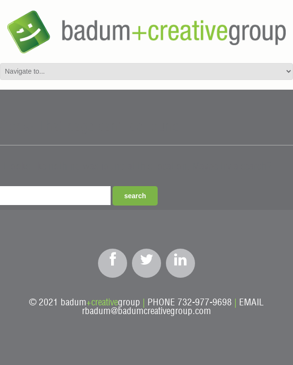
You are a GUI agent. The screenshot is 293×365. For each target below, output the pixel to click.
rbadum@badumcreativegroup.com (146, 311)
